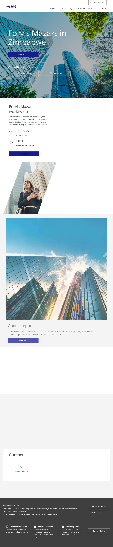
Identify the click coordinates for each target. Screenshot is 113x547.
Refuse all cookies (99, 513)
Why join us (80, 8)
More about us (23, 54)
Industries (54, 8)
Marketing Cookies (73, 526)
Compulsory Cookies (18, 526)
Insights (71, 8)
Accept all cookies (99, 506)
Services (62, 8)
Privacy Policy (53, 514)
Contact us (102, 8)
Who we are (91, 8)
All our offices (24, 73)
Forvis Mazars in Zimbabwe (37, 37)
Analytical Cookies (45, 526)
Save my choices (99, 531)
